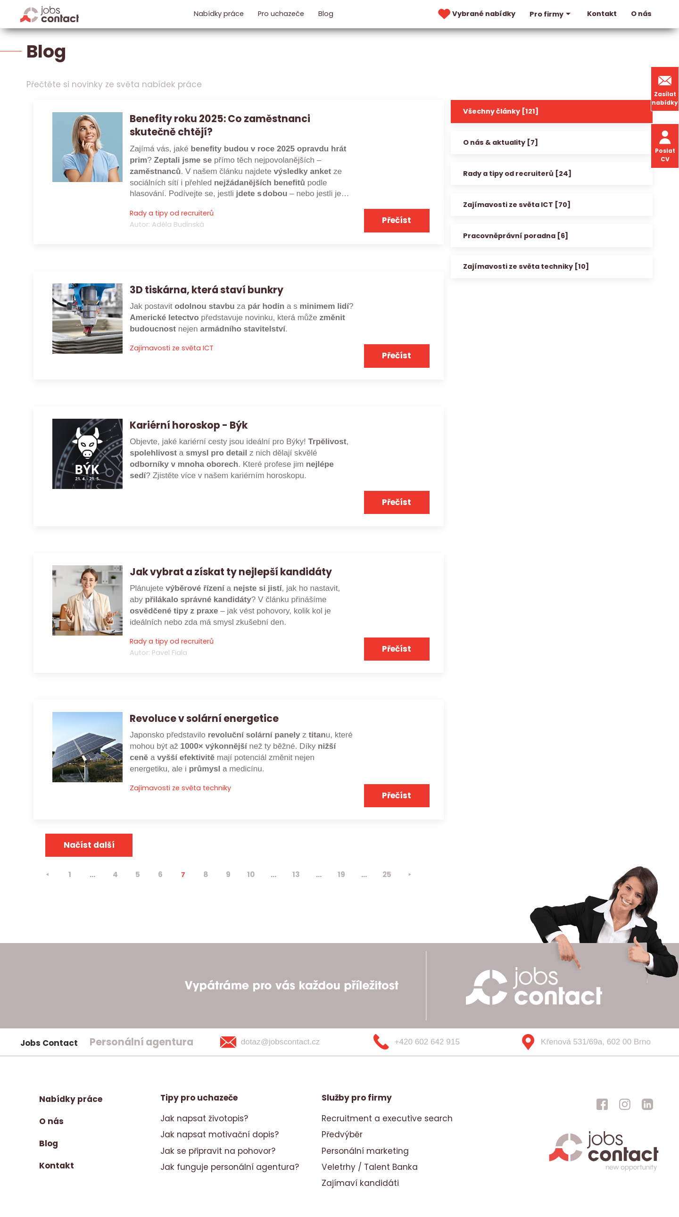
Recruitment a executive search (387, 1118)
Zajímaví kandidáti (360, 1183)
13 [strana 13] (296, 874)
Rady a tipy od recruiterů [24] (517, 173)
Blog (325, 13)
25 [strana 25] (386, 874)
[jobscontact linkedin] (647, 1104)
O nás (641, 13)
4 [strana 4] (115, 874)
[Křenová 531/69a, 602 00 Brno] (582, 1042)
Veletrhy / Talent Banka (370, 1167)
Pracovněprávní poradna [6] (515, 235)
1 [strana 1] (69, 874)
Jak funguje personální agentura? (229, 1167)
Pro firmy (551, 14)
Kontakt (602, 13)
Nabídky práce (219, 13)
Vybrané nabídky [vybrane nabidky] (475, 14)
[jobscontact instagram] (624, 1104)
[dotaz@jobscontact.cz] (282, 1042)
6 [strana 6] (160, 874)
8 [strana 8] (205, 874)
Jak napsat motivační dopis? (219, 1134)
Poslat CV (665, 145)
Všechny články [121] (500, 111)
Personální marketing (365, 1151)
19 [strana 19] (341, 874)
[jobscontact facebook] (602, 1104)
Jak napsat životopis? (204, 1118)
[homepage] (604, 1170)
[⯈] (409, 874)
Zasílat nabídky (665, 89)
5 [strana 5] (137, 874)
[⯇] (47, 874)
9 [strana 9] (228, 874)
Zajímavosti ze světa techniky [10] (526, 266)
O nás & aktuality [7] (500, 142)
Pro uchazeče (281, 13)
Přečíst (396, 220)
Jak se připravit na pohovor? (217, 1151)
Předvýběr (342, 1134)
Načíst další (89, 845)
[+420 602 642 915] (432, 1042)
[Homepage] (49, 14)
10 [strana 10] (251, 874)
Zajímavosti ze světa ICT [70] (517, 204)
